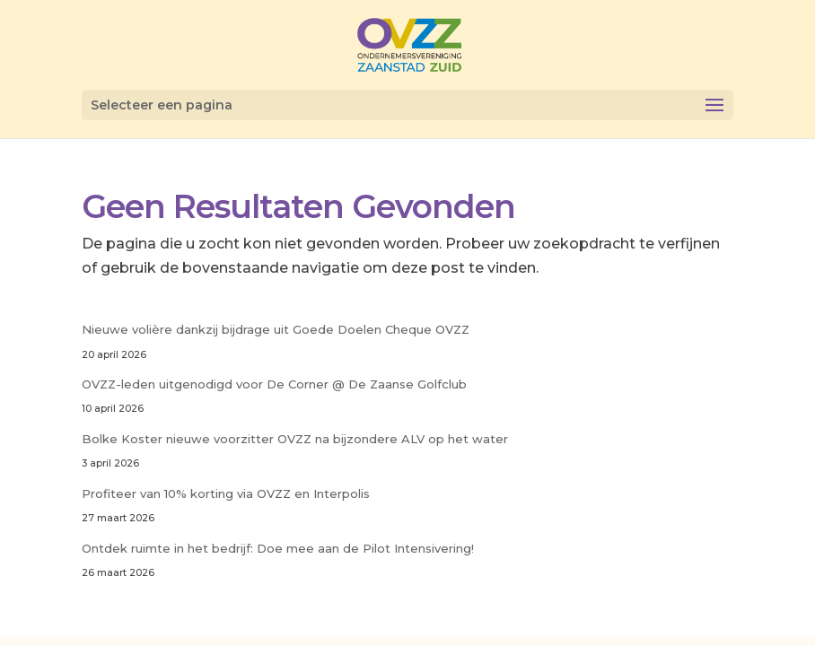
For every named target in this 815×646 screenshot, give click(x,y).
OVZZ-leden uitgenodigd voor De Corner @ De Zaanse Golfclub (274, 384)
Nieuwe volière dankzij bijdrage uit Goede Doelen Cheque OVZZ (275, 329)
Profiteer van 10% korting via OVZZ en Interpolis (226, 493)
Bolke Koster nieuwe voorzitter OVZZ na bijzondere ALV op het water (295, 439)
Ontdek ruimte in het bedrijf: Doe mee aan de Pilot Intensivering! (278, 548)
